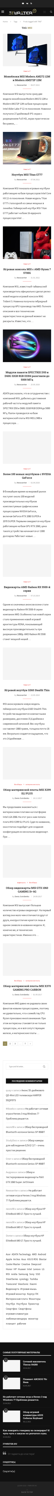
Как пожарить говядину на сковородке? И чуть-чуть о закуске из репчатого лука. (26, 1432)
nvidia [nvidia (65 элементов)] (14, 1274)
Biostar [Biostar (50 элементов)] (43, 1259)
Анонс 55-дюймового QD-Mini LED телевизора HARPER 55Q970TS (25, 1095)
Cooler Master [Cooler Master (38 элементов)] (13, 1264)
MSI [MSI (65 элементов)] (8, 1274)
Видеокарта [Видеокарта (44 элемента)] (12, 1289)
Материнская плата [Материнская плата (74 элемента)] (17, 1298)
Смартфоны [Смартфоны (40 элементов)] (25, 1308)
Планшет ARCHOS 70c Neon (35, 1381)
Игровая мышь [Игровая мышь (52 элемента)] (28, 1289)
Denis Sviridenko (22, 798)
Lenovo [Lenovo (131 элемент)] (37, 1269)
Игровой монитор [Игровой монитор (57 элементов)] (16, 1294)
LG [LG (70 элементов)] (43, 1269)
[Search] (51, 12)
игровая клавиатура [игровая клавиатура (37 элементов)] (17, 1313)
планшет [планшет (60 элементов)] (11, 1323)
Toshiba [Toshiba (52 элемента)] (34, 1279)
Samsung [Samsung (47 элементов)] (23, 1274)
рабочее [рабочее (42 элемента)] (21, 1323)
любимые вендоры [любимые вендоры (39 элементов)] (16, 1318)
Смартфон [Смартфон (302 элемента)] (11, 1308)
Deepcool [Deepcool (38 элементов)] (36, 1264)
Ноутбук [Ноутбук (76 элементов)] (10, 1303)
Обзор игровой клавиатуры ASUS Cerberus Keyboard (33, 1415)
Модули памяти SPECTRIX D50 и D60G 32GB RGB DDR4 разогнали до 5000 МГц (27, 376)
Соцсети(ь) (9, 1471)
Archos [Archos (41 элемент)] (16, 1259)
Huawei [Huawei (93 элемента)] (22, 1269)
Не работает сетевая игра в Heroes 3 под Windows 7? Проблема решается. (27, 1113)
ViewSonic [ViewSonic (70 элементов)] (23, 1284)
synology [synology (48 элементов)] (24, 1279)
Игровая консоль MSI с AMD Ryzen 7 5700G (27, 271)
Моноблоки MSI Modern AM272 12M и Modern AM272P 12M (27, 78)
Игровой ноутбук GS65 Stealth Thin (27, 690)
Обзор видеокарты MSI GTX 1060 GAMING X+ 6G (27, 889)
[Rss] (31, 3)
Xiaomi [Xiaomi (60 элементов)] (33, 1284)
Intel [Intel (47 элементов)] (29, 1269)
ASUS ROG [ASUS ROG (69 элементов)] (32, 1259)
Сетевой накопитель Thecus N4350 (34, 1363)
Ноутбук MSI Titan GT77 (27, 174)
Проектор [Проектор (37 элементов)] (33, 1303)
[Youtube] (23, 3)
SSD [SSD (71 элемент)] (38, 1274)
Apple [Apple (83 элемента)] (9, 1259)
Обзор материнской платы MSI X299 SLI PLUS (27, 791)
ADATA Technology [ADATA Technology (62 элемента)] (21, 1254)
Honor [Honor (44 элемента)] (9, 1269)
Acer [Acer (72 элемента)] (8, 1254)
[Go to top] (27, 1492)
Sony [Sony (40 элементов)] (31, 1274)
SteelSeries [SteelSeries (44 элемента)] (12, 1279)
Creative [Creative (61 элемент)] (25, 1264)
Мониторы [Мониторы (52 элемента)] (35, 1298)
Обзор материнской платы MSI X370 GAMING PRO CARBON (27, 987)
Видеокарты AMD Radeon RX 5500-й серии (27, 588)
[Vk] (27, 3)
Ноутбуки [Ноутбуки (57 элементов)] (21, 1303)
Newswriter (22, 85)
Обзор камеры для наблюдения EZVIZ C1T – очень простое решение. (25, 1145)
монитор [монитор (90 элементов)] (33, 1318)
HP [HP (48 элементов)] (15, 1269)
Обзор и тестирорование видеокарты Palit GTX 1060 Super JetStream (25, 1177)
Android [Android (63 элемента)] (42, 1254)
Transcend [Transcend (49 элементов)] (11, 1284)
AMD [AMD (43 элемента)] (34, 1254)
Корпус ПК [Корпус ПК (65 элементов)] (32, 1294)
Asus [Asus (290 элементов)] (23, 1259)
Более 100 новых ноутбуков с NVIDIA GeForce (27, 475)
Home (5, 21)
